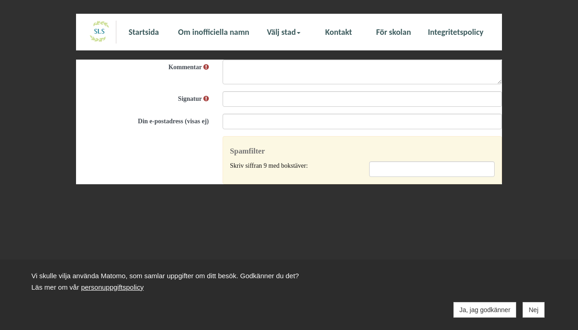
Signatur (193, 98)
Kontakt (338, 32)
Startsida (144, 32)
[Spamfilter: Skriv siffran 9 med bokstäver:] (432, 169)
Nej (533, 310)
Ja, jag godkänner (484, 310)
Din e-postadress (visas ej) (173, 121)
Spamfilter (247, 151)
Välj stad (283, 32)
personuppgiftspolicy (112, 287)
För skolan (393, 32)
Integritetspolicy (455, 32)
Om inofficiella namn (213, 32)
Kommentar (189, 67)
